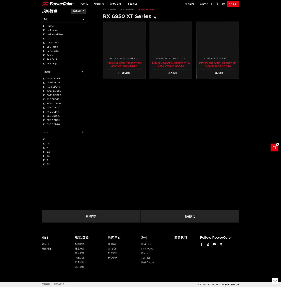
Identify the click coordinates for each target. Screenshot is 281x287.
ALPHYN (146, 257)
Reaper (50, 55)
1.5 (48, 143)
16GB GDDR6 (53, 87)
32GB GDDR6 (54, 103)
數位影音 (112, 253)
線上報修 (79, 248)
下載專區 (132, 3)
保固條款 (79, 244)
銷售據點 (79, 262)
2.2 (48, 152)
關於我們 (180, 237)
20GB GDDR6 (54, 91)
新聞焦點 (112, 244)
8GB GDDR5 (53, 120)
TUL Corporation (214, 284)
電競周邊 (99, 3)
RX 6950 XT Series (146, 9)
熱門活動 (112, 248)
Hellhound (147, 248)
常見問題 (189, 4)
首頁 (104, 9)
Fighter (50, 26)
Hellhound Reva (55, 34)
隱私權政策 (59, 284)
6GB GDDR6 (53, 116)
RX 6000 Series (127, 9)
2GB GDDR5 (53, 99)
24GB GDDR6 (54, 95)
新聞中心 (204, 4)
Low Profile (52, 47)
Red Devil (52, 59)
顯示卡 (84, 3)
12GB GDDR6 (53, 82)
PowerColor (53, 51)
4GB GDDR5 (53, 107)
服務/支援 (115, 3)
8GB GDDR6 (53, 124)
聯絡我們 (190, 216)
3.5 (48, 164)
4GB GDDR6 (53, 112)
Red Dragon (53, 63)
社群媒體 (79, 267)
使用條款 (46, 284)
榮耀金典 (112, 257)
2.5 (48, 156)
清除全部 (78, 11)
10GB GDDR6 (53, 78)
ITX (48, 38)
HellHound (52, 30)
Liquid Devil (53, 42)
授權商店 (91, 216)
